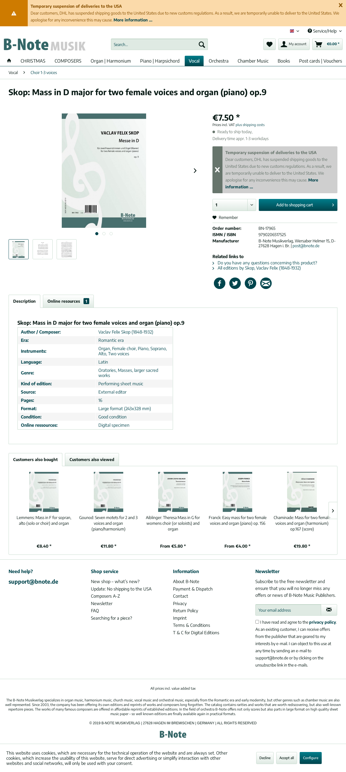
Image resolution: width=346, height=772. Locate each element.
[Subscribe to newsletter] (329, 610)
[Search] (202, 44)
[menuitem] (159, 44)
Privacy (180, 603)
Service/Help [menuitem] (323, 30)
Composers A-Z (105, 596)
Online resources (68, 301)
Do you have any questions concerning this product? (264, 262)
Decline (265, 758)
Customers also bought (35, 459)
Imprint (180, 618)
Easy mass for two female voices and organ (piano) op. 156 (238, 520)
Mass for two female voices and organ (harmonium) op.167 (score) (302, 523)
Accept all (286, 758)
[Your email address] (288, 610)
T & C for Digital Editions (196, 632)
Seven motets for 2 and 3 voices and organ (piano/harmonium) (108, 523)
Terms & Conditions (191, 625)
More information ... (133, 19)
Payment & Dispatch (193, 588)
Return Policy (185, 610)
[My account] (294, 44)
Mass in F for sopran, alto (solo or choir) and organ (44, 520)
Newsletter (101, 603)
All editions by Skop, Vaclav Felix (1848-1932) (256, 267)
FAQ (95, 610)
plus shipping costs (250, 125)
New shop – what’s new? (115, 581)
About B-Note (186, 581)
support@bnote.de (33, 581)
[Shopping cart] (327, 44)
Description (24, 301)
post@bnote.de (306, 245)
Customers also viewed (91, 459)
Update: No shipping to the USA (121, 588)
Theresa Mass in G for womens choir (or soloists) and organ (173, 523)
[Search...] (159, 44)
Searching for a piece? (111, 618)
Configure (310, 758)
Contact (180, 596)
